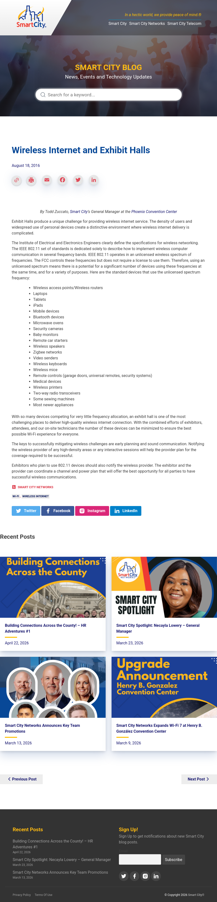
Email (123, 851)
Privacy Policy (22, 895)
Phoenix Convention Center (154, 211)
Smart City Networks (147, 23)
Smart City (118, 23)
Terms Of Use (43, 895)
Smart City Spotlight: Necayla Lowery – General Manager (62, 859)
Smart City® (196, 895)
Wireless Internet (35, 496)
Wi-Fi (15, 496)
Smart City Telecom (184, 23)
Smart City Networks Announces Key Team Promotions (60, 872)
